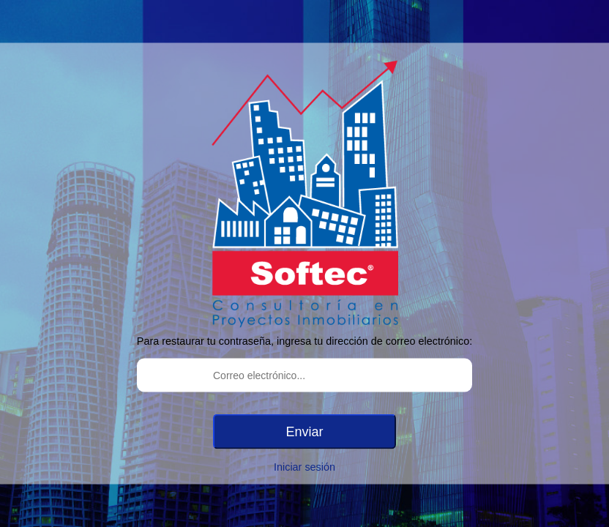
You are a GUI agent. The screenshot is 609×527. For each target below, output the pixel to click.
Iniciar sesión (304, 467)
